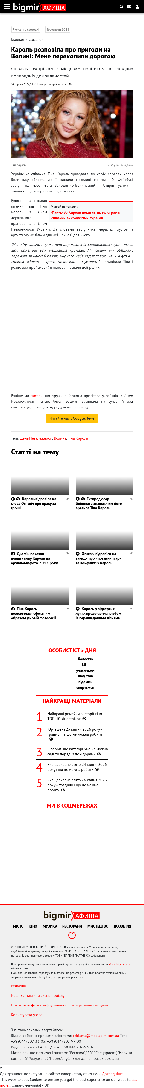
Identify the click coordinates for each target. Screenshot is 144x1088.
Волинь (60, 438)
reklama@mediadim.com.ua (96, 1035)
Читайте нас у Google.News (72, 418)
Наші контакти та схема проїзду (37, 995)
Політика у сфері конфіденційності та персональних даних (60, 1005)
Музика (50, 926)
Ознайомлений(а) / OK (30, 1085)
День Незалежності (36, 438)
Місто (18, 926)
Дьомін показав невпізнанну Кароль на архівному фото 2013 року (34, 558)
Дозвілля (36, 39)
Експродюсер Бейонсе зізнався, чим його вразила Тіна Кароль (99, 503)
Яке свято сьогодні (26, 29)
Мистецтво (98, 926)
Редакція (18, 986)
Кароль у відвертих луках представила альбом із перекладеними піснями (98, 613)
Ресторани (72, 926)
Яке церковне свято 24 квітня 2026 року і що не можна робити (77, 767)
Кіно (33, 926)
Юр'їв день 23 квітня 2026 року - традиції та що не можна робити (74, 734)
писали (37, 395)
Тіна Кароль (78, 438)
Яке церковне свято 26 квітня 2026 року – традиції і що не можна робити (77, 785)
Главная (17, 39)
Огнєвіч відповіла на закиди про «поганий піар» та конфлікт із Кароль (98, 558)
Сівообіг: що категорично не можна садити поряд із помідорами (77, 751)
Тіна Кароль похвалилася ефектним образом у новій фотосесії (33, 613)
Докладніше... (113, 1073)
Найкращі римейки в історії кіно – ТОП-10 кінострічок (76, 716)
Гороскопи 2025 (58, 29)
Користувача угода (26, 1014)
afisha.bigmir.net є (120, 964)
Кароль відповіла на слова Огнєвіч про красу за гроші (33, 503)
